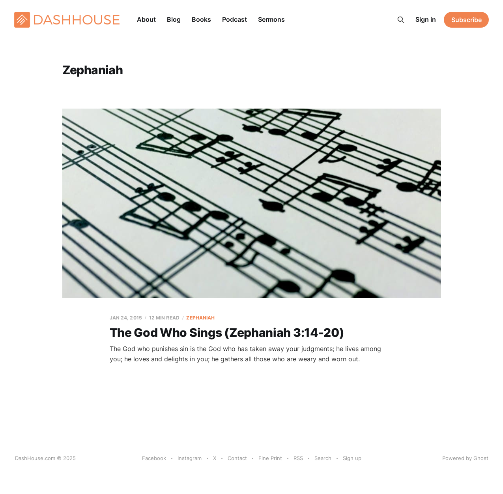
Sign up (352, 458)
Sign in (425, 19)
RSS (298, 458)
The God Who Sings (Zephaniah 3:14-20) (227, 332)
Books (201, 19)
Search (322, 458)
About (146, 19)
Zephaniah (200, 318)
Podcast (234, 19)
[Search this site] (401, 20)
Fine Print (270, 458)
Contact (237, 458)
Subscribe (466, 20)
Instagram (190, 458)
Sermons (271, 19)
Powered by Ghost (465, 458)
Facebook (154, 458)
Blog (174, 19)
